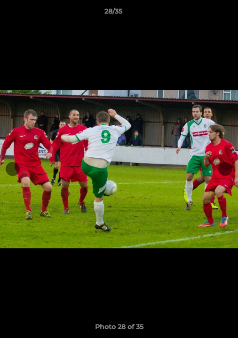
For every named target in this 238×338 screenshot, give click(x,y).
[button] (204, 13)
